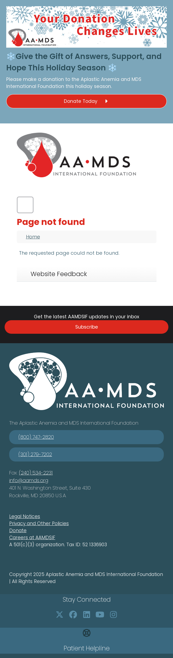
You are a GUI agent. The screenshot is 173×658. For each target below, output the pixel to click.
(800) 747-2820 (36, 437)
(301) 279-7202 (35, 454)
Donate (18, 530)
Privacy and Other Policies (39, 523)
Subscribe (86, 327)
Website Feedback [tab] (59, 274)
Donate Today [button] (86, 101)
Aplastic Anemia (101, 79)
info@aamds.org (28, 480)
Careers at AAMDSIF (32, 537)
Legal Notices (24, 516)
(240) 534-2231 (36, 472)
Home (33, 237)
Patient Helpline (87, 648)
